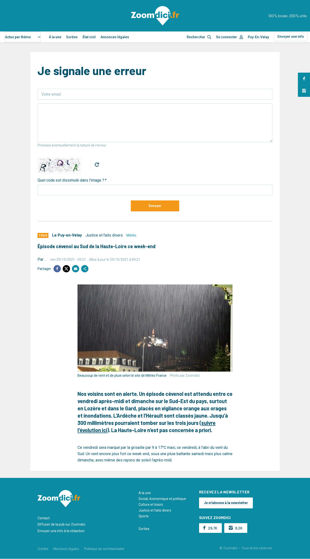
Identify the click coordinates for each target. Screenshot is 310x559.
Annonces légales (115, 37)
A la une (145, 493)
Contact (44, 518)
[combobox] (23, 36)
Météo (131, 235)
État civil (89, 37)
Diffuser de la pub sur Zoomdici (61, 524)
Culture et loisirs (151, 504)
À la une (55, 37)
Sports (144, 516)
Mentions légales (66, 549)
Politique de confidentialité (104, 549)
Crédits (43, 549)
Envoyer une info (291, 36)
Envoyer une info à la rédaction (61, 531)
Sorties (72, 37)
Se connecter (226, 37)
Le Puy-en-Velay (67, 235)
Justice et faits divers (104, 235)
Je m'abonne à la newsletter (226, 503)
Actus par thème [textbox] (18, 37)
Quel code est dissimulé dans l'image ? (71, 180)
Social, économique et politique (162, 499)
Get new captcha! (97, 164)
